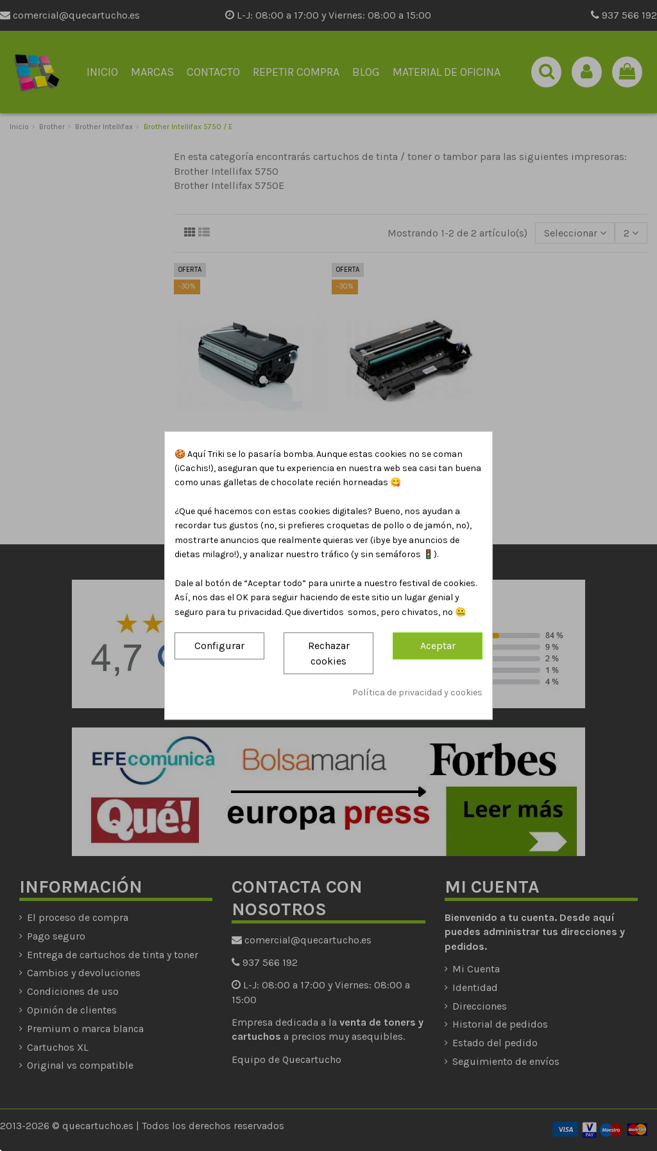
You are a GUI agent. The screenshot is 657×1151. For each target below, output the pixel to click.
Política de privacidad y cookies (417, 692)
